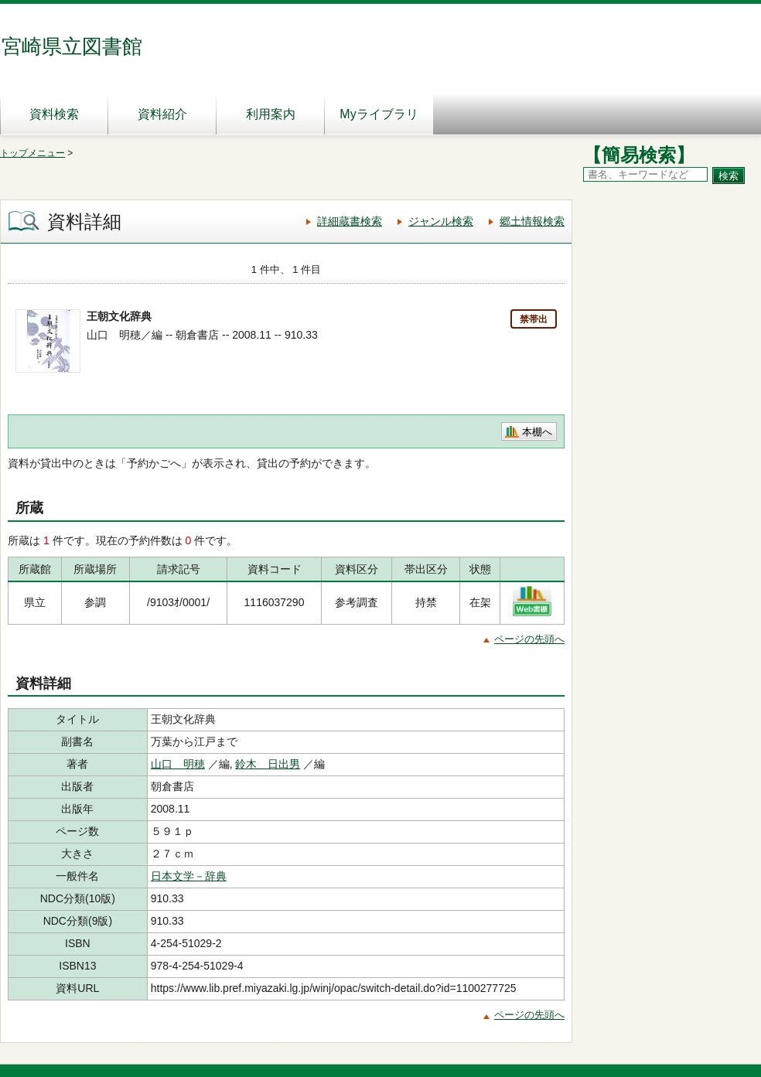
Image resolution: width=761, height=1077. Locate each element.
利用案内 (270, 114)
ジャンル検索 (440, 221)
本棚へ (537, 432)
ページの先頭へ (529, 639)
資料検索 (54, 114)
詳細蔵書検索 (349, 221)
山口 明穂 (178, 764)
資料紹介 (162, 114)
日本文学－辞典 (189, 876)
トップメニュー (32, 153)
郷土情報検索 (532, 221)
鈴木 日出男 (267, 764)
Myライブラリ (379, 114)
